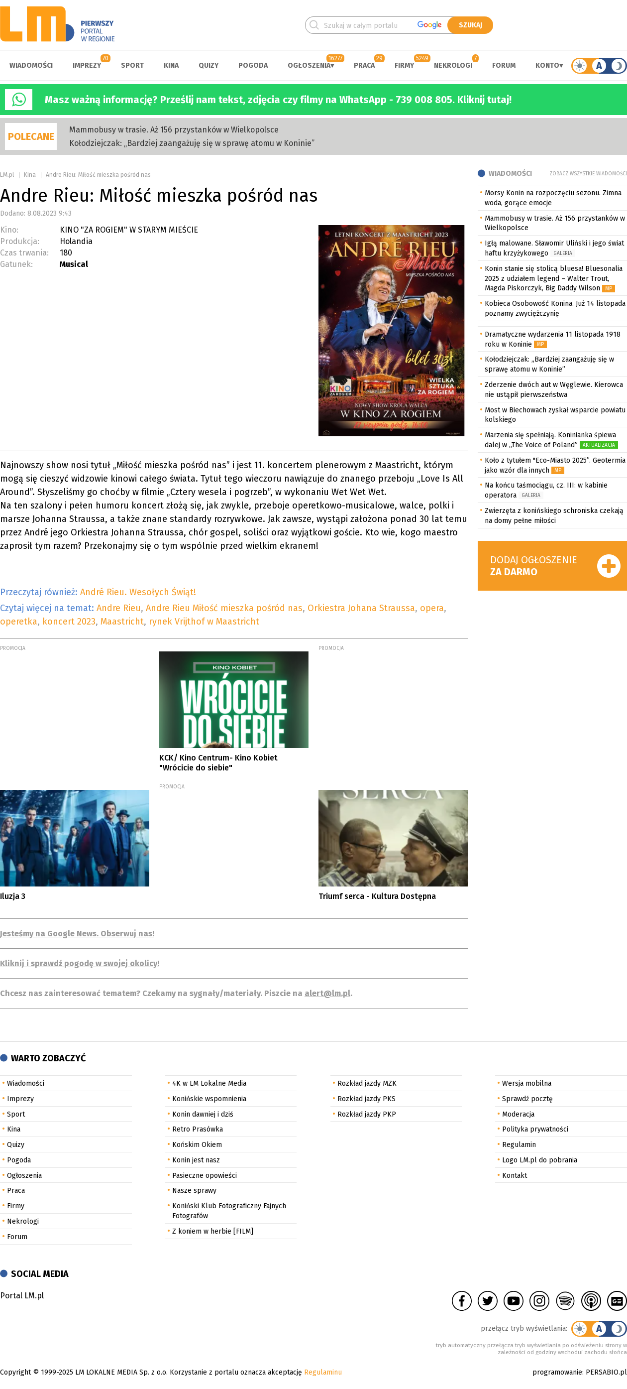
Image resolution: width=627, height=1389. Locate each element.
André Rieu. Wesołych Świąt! (138, 592)
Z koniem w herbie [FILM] (212, 1231)
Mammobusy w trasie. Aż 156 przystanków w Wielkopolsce (174, 129)
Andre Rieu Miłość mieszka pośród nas (224, 608)
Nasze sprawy (194, 1190)
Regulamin (519, 1144)
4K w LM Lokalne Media (209, 1083)
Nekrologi (453, 65)
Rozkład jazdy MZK (367, 1083)
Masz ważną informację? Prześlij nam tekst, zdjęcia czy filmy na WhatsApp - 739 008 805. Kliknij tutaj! (278, 100)
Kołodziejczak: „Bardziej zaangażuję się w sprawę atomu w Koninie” (191, 143)
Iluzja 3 (12, 896)
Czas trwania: (24, 252)
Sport (132, 65)
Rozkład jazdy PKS (366, 1099)
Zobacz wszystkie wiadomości (588, 174)
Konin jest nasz (196, 1160)
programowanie (557, 1372)
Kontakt (514, 1175)
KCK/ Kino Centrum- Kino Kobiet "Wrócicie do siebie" (218, 762)
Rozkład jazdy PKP (366, 1114)
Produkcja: (19, 241)
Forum (504, 65)
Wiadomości (31, 65)
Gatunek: (16, 264)
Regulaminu (323, 1372)
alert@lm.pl (327, 993)
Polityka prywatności (535, 1129)
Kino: (9, 230)
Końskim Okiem (197, 1144)
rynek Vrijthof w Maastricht (204, 621)
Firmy (404, 65)
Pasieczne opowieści (204, 1175)
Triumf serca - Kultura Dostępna (377, 896)
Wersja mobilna (526, 1083)
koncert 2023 (69, 621)
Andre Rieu (119, 608)
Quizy (208, 65)
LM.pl (7, 174)
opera (432, 608)
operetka (18, 621)
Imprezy (87, 65)
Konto (547, 65)
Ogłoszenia (309, 65)
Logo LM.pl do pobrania (539, 1160)
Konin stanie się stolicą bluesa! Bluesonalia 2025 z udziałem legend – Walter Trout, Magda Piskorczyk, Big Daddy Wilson (554, 278)
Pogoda (253, 65)
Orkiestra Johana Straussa (361, 608)
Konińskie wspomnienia (209, 1099)
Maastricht (122, 621)
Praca (364, 65)
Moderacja (518, 1114)
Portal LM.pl (22, 1295)
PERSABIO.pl (606, 1372)
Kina (171, 65)
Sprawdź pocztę (527, 1099)
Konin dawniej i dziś (202, 1114)
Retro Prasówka (197, 1129)
